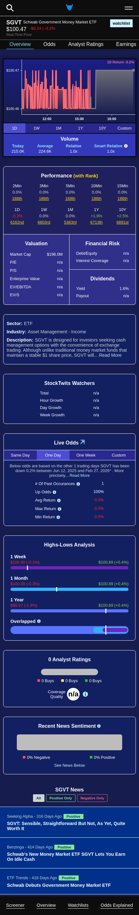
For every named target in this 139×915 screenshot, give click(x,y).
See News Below (69, 765)
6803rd (43, 222)
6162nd (17, 222)
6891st (122, 222)
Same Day (20, 455)
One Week (86, 455)
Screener (15, 905)
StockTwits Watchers (69, 383)
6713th (96, 222)
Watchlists (78, 905)
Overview (46, 905)
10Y (102, 128)
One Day (53, 455)
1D (14, 128)
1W (36, 128)
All (38, 798)
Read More (110, 355)
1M (58, 128)
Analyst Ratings (85, 44)
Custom (124, 128)
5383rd (70, 222)
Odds (49, 44)
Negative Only (92, 798)
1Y (80, 128)
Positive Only (61, 798)
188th (17, 198)
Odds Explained (117, 905)
